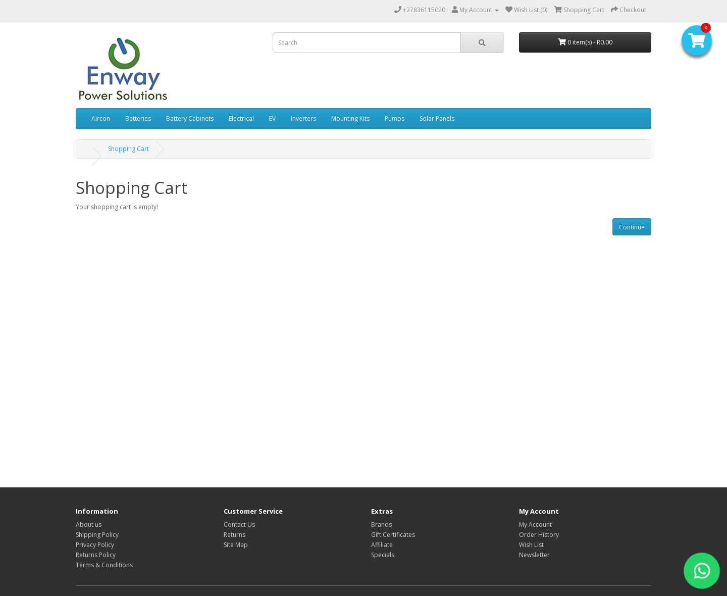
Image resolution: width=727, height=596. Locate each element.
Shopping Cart (128, 148)
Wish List (531, 544)
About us (88, 524)
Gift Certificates (393, 534)
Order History (539, 534)
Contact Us (239, 524)
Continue (632, 227)
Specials (382, 555)
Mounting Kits (350, 118)
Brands (381, 524)
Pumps (394, 118)
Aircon (100, 118)
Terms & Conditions (104, 565)
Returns (234, 534)
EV (272, 118)
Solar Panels (437, 118)
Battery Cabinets (190, 118)
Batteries (138, 118)
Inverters (303, 118)
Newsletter (534, 555)
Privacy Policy (95, 544)
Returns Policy (96, 555)
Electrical (241, 118)
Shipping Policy (97, 534)
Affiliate (382, 544)
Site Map (236, 544)
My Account (535, 524)
